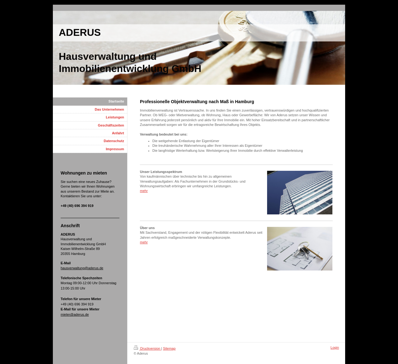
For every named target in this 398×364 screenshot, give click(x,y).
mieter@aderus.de (75, 314)
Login (335, 347)
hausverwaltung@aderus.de (82, 268)
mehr (144, 191)
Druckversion (147, 348)
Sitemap (169, 348)
